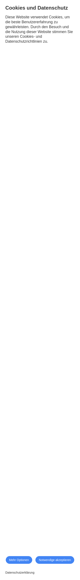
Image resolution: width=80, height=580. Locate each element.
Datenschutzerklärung (19, 572)
